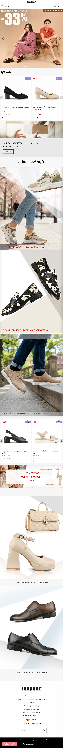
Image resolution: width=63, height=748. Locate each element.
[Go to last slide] (3, 38)
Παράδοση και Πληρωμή (31, 706)
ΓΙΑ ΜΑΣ (31, 692)
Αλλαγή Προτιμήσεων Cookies (31, 716)
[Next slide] (60, 38)
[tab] (25, 66)
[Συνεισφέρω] (44, 730)
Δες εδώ (8, 151)
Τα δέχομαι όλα (9, 744)
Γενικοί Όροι (31, 702)
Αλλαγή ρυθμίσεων (28, 744)
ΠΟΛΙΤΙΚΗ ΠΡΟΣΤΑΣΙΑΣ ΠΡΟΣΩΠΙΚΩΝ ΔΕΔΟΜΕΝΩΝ (31, 699)
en (8, 6)
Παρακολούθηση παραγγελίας (31, 712)
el (5, 6)
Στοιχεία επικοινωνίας (31, 696)
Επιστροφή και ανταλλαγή (31, 709)
